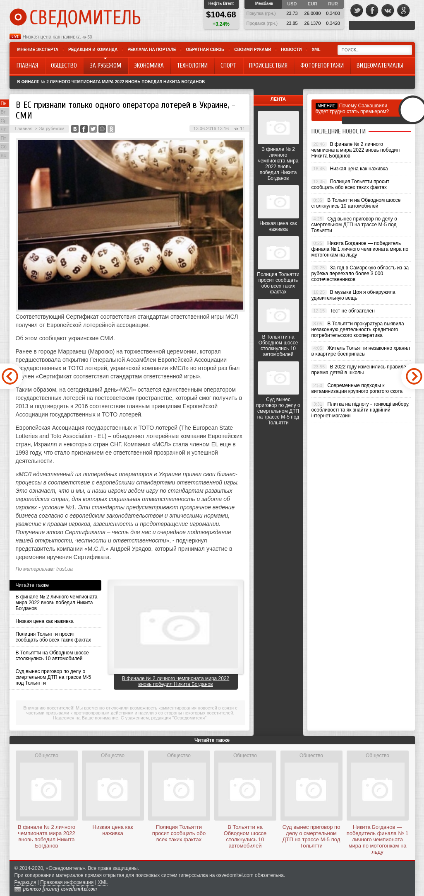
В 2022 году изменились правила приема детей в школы (358, 369)
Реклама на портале (151, 49)
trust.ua (64, 569)
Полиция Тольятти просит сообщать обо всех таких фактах (53, 637)
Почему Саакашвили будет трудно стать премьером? (352, 108)
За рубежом (52, 128)
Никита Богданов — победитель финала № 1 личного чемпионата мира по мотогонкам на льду (360, 249)
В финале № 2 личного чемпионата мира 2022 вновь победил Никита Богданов (111, 82)
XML (315, 49)
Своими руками (252, 49)
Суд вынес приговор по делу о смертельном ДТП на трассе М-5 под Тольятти (53, 677)
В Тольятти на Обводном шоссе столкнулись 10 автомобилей (52, 655)
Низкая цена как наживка (52, 37)
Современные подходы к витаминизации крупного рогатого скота (357, 388)
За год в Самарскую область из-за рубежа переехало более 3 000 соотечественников (360, 273)
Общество (46, 755)
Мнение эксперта (37, 49)
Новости (291, 49)
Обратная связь (205, 49)
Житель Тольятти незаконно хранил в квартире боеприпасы (360, 351)
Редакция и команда (92, 49)
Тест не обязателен (352, 311)
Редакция (25, 882)
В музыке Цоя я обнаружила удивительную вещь (353, 295)
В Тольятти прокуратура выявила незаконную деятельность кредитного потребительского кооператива (357, 329)
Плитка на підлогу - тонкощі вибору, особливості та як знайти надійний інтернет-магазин (360, 410)
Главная (24, 128)
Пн (4, 103)
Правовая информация (66, 882)
